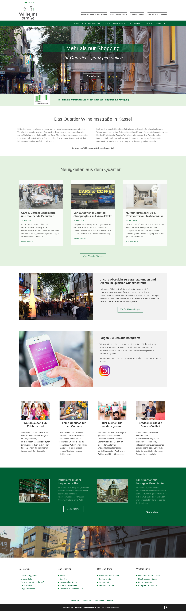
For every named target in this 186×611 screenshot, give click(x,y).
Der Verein (135, 23)
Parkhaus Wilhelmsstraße (71, 588)
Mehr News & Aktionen (93, 256)
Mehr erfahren (92, 76)
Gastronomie (105, 579)
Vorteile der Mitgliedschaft (32, 582)
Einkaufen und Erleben (109, 575)
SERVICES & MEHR (157, 14)
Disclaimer (99, 600)
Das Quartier (119, 23)
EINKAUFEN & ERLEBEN (94, 14)
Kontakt (110, 600)
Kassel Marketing (146, 582)
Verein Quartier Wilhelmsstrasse (87, 607)
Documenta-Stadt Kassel (149, 575)
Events (106, 23)
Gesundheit (104, 582)
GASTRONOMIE (118, 14)
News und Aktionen (91, 23)
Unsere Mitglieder (29, 575)
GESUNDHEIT (137, 14)
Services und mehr (107, 585)
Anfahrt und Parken (155, 23)
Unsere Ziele (26, 579)
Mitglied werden (28, 588)
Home (76, 23)
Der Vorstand (27, 585)
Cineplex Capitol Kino (147, 585)
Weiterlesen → (27, 241)
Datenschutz (87, 600)
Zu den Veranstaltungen (130, 310)
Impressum (74, 600)
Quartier (63, 579)
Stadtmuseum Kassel (147, 579)
